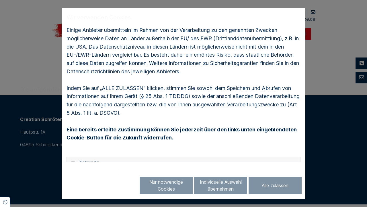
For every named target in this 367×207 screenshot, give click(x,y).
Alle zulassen (275, 185)
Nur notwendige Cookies (166, 185)
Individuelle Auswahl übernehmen (221, 185)
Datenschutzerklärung (91, 172)
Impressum (135, 172)
